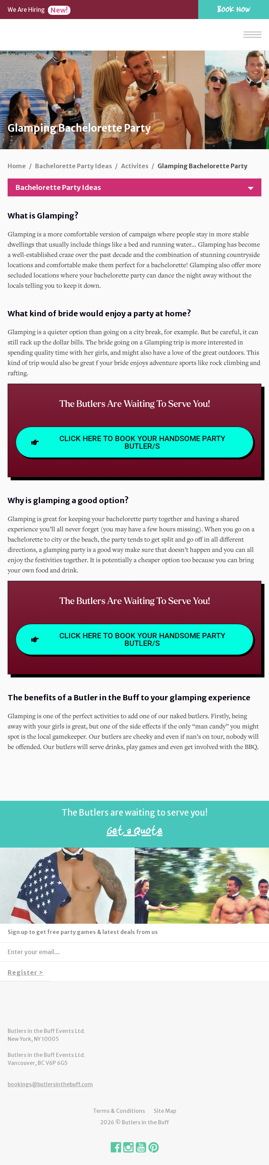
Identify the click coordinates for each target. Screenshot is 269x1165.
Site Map (165, 1111)
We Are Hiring (39, 9)
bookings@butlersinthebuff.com (50, 1084)
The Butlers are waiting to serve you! (134, 824)
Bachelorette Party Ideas (137, 187)
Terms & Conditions (119, 1111)
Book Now (233, 9)
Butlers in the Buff (135, 1004)
